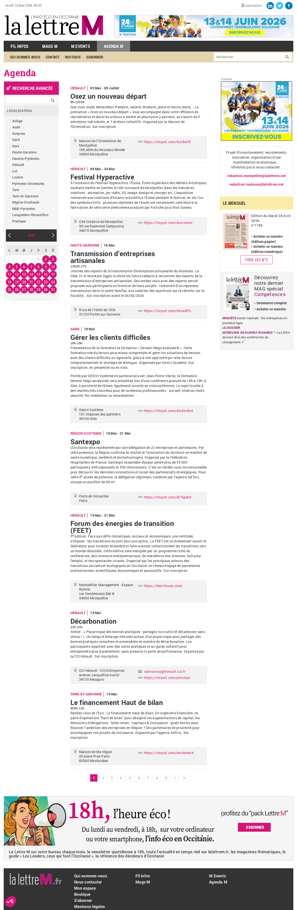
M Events (80, 46)
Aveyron (18, 133)
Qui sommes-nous (25, 57)
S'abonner (94, 57)
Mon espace (85, 888)
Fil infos (142, 875)
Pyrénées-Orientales (28, 183)
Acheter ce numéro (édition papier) (267, 239)
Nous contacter (88, 881)
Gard (16, 139)
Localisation (19, 110)
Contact (53, 57)
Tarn (15, 189)
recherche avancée (33, 88)
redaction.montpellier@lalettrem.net (256, 175)
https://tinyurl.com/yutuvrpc (167, 677)
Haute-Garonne (24, 152)
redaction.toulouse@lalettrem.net (257, 184)
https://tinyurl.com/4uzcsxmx (168, 222)
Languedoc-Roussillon (30, 214)
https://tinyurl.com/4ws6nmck (169, 752)
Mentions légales (89, 906)
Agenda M (113, 46)
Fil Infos (19, 46)
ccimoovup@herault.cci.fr (165, 671)
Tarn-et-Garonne (25, 196)
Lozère (17, 177)
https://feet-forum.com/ (163, 585)
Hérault (18, 164)
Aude (16, 127)
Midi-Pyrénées (23, 208)
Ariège (17, 121)
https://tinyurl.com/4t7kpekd (167, 497)
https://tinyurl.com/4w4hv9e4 (168, 410)
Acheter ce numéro (271, 309)
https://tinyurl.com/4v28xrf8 (167, 141)
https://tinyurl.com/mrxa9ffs (167, 310)
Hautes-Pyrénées (26, 158)
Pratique (19, 221)
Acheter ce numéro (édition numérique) (267, 249)
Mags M (49, 46)
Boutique (73, 57)
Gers (15, 146)
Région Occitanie (26, 202)
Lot (15, 171)
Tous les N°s (256, 259)
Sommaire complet (271, 303)
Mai (31, 235)
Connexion (253, 5)
